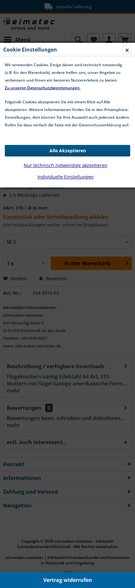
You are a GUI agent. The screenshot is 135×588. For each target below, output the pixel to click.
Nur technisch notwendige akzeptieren (65, 165)
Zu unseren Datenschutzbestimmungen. (42, 88)
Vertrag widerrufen (67, 580)
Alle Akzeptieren (67, 150)
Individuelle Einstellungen (66, 177)
